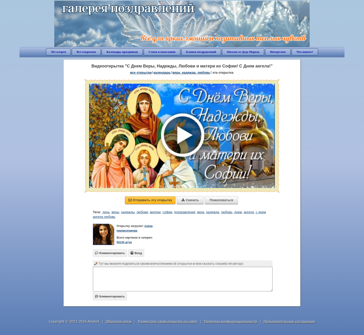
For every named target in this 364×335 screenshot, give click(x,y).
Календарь (162, 72)
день (106, 212)
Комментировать (110, 296)
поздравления (184, 212)
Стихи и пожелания (162, 52)
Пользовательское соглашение (289, 321)
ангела (249, 212)
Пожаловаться (221, 200)
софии (167, 212)
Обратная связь (119, 321)
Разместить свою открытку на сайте (168, 321)
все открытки (141, 72)
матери (155, 212)
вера (200, 212)
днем (238, 212)
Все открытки (86, 52)
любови (142, 212)
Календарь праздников (122, 52)
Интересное (278, 52)
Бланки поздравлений (201, 52)
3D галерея (58, 52)
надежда (212, 212)
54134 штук (124, 242)
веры (115, 212)
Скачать (190, 200)
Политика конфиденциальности (230, 321)
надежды (128, 212)
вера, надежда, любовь (191, 72)
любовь (226, 212)
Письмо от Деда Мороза (243, 52)
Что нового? (304, 52)
